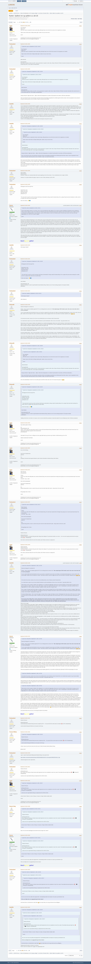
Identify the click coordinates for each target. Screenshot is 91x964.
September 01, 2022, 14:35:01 (25, 907)
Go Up (10, 950)
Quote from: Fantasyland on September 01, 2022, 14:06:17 (32, 783)
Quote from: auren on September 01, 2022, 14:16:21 (31, 808)
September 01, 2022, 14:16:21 (25, 780)
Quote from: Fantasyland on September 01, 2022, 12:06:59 (32, 126)
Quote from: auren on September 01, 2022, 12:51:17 (31, 504)
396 (30, 22)
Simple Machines (16, 962)
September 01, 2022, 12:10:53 (25, 103)
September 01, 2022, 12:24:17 (25, 290)
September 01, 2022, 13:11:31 (25, 636)
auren (10, 25)
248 (21, 22)
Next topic (80, 18)
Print (81, 22)
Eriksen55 (11, 304)
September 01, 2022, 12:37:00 (25, 304)
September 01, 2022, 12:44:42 (25, 384)
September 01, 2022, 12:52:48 (25, 544)
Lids (39, 13)
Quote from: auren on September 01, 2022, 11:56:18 (31, 46)
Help (73, 962)
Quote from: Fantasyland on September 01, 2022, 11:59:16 (32, 71)
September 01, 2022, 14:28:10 (25, 869)
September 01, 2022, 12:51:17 (25, 469)
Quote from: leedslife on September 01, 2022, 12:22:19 (31, 293)
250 (26, 22)
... (18, 22)
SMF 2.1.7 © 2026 (10, 962)
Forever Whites (13, 731)
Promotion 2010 (45, 13)
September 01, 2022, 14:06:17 (25, 766)
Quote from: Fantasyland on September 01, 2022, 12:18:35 (32, 261)
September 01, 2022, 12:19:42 (25, 205)
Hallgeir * (36, 13)
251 (27, 22)
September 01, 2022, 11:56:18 (25, 25)
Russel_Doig (12, 806)
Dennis (41, 13)
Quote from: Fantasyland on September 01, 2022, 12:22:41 (32, 386)
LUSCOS (11, 5)
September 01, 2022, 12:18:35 (25, 184)
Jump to (66, 955)
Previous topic (74, 18)
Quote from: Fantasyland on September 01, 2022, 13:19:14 (32, 734)
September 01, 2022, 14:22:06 (25, 835)
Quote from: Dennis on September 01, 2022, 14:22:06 (32, 912)
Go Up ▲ (82, 962)
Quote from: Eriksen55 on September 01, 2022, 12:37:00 (32, 565)
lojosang (33, 13)
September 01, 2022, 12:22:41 (25, 258)
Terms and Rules (77, 962)
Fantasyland (12, 44)
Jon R (30, 13)
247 (20, 22)
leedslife (11, 103)
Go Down (10, 22)
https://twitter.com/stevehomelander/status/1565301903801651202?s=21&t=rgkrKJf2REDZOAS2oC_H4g (40, 757)
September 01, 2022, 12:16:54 (25, 170)
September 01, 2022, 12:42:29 (25, 343)
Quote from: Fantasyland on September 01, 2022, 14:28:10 (32, 909)
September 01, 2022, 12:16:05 (25, 123)
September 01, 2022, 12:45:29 (25, 422)
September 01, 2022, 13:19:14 (25, 718)
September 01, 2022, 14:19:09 (25, 806)
